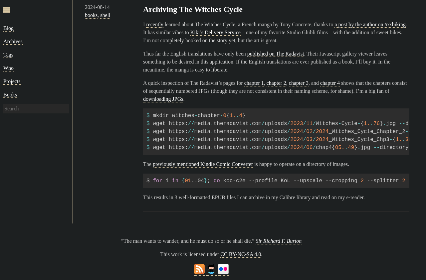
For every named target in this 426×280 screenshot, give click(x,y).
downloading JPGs (163, 99)
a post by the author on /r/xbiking (369, 24)
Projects (12, 81)
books (91, 15)
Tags (8, 55)
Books (10, 94)
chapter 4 (330, 83)
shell (105, 15)
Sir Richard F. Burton (279, 241)
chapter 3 (299, 83)
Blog (8, 28)
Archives (13, 41)
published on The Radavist (275, 54)
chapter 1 (254, 83)
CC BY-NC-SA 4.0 (240, 254)
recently (154, 24)
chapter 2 (276, 83)
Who (8, 68)
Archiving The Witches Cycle (193, 9)
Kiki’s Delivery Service (215, 32)
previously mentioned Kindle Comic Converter (203, 164)
